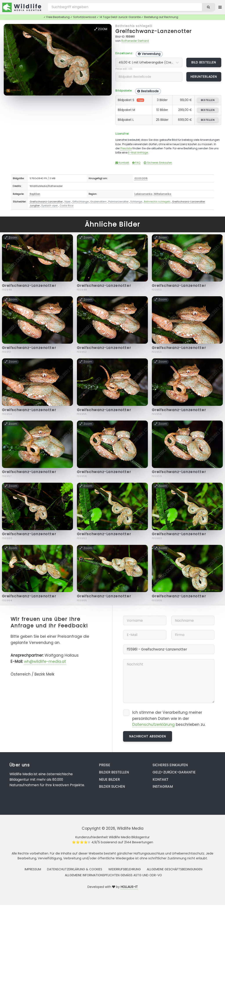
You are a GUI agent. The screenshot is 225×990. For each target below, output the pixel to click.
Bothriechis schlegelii (133, 26)
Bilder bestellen (114, 772)
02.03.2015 (141, 178)
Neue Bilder (109, 779)
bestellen (208, 100)
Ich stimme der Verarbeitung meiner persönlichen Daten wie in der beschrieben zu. (168, 718)
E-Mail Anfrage (138, 152)
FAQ (136, 162)
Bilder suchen (112, 786)
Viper (67, 201)
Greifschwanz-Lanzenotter (153, 31)
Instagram (162, 786)
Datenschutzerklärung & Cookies (74, 869)
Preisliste (126, 148)
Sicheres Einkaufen (158, 162)
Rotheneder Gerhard (135, 41)
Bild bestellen (203, 62)
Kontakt (122, 162)
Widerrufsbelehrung (124, 869)
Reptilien (35, 194)
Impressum (33, 869)
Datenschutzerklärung (153, 724)
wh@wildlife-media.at (45, 661)
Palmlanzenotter (118, 201)
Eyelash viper (50, 205)
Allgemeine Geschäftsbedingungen (174, 869)
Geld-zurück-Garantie (174, 772)
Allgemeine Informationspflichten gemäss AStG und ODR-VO (113, 875)
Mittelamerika (162, 194)
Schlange (136, 201)
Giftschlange (80, 201)
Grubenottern (98, 201)
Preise (104, 765)
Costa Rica (66, 205)
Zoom (100, 29)
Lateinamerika (143, 194)
